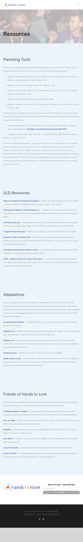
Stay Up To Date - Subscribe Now (61, 485)
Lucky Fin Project (10, 453)
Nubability (7, 429)
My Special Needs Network (14, 322)
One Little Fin (9, 439)
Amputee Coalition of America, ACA (17, 237)
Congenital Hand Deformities (15, 232)
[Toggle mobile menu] (78, 3)
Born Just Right (10, 420)
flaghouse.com (9, 340)
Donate (46, 511)
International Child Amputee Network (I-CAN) (21, 250)
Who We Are (29, 511)
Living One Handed (11, 448)
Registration (54, 511)
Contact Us (38, 511)
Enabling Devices (10, 353)
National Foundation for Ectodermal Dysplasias (22, 201)
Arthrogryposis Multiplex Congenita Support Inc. (22, 210)
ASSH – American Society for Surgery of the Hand (23, 259)
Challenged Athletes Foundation (16, 411)
